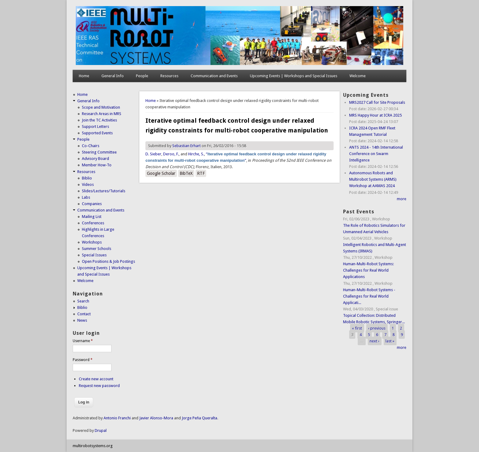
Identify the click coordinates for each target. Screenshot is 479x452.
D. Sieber (153, 154)
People (142, 76)
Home (84, 76)
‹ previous (377, 328)
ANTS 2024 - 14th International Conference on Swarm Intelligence (376, 153)
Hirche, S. (196, 154)
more (401, 199)
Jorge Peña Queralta (199, 418)
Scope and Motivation (101, 107)
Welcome (357, 76)
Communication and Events (214, 76)
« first (357, 328)
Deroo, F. (171, 154)
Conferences (93, 223)
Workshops (92, 242)
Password (83, 360)
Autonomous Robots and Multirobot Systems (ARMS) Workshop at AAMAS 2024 (373, 179)
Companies (92, 203)
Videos (88, 184)
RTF (201, 173)
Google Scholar (161, 173)
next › (374, 341)
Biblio (87, 178)
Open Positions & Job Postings (108, 261)
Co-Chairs (90, 145)
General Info (112, 76)
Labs (86, 197)
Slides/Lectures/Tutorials (103, 191)
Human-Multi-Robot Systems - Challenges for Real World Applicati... (369, 296)
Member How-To (97, 165)
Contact (84, 314)
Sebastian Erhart (186, 145)
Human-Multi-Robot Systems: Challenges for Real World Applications (368, 270)
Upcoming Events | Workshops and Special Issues (293, 76)
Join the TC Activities (99, 120)
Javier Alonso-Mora (155, 418)
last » (390, 341)
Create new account (96, 379)
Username (83, 341)
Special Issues (94, 255)
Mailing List (91, 216)
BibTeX (186, 173)
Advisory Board (95, 158)
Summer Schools (96, 248)
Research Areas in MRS (101, 113)
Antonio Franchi (117, 418)
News (82, 320)
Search (83, 301)
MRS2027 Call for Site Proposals (377, 102)
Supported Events (97, 133)
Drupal (101, 430)
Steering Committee (99, 152)
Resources (169, 76)
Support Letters (95, 126)
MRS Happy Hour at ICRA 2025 (375, 115)
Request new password (99, 385)
